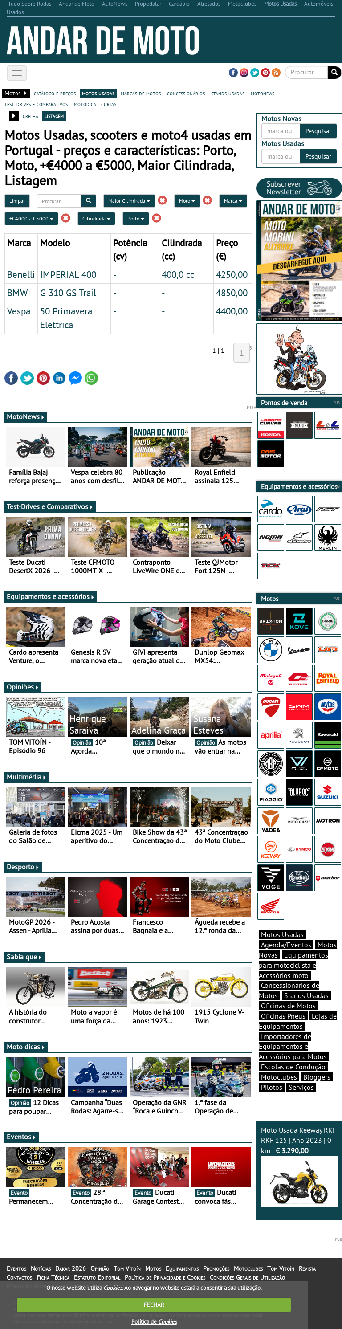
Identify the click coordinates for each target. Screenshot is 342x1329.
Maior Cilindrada (129, 200)
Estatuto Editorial (97, 1277)
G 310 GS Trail (68, 292)
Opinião (99, 1268)
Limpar (17, 200)
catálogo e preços (55, 93)
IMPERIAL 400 (68, 274)
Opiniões (23, 686)
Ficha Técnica (53, 1277)
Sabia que (24, 956)
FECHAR (154, 1305)
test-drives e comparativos (36, 104)
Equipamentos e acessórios (51, 596)
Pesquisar (318, 131)
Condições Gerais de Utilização (247, 1277)
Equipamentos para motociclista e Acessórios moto (293, 965)
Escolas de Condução (293, 1066)
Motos (153, 1268)
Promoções (216, 1268)
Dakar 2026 (70, 1268)
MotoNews (26, 416)
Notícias (41, 1268)
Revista (307, 1268)
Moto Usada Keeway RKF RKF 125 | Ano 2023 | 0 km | (299, 1166)
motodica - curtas (95, 104)
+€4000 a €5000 (31, 218)
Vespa (18, 311)
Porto (135, 218)
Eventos (22, 1136)
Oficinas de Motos (288, 1005)
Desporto (23, 866)
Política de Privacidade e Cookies (165, 1277)
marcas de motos (141, 93)
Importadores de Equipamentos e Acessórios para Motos (293, 1046)
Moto (187, 200)
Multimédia (27, 776)
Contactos (19, 1277)
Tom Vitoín (127, 1268)
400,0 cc (178, 274)
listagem (54, 116)
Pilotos (271, 1087)
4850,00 (232, 292)
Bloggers (316, 1076)
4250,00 (232, 274)
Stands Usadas (306, 995)
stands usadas (227, 93)
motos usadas (98, 93)
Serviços (301, 1087)
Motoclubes (279, 1076)
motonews (262, 93)
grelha (30, 116)
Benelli (21, 274)
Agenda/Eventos (286, 944)
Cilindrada (96, 218)
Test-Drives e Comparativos (50, 506)
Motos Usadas (282, 934)
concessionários (186, 93)
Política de (154, 1321)
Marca (233, 200)
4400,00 (232, 311)
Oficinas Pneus (283, 1015)
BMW (17, 292)
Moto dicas (26, 1046)
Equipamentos (182, 1268)
